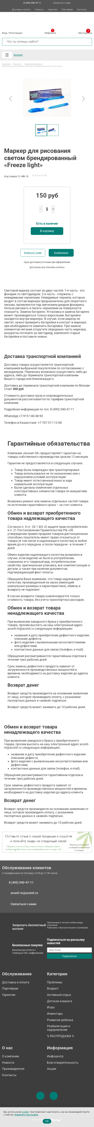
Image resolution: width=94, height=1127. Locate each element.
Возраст (53, 988)
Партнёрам (67, 10)
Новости (39, 10)
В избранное (61, 252)
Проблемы (54, 982)
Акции (51, 1069)
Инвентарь (55, 1013)
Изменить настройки (26, 1114)
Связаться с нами (62, 3)
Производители (13, 1069)
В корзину (47, 231)
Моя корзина (85, 32)
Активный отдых (59, 995)
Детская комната (59, 1001)
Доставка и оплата (21, 10)
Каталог (18, 55)
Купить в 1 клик (33, 252)
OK (47, 1121)
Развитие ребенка (60, 1020)
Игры (51, 1007)
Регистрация (15, 33)
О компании (10, 1056)
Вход (4, 33)
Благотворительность (62, 1062)
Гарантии (52, 10)
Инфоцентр (55, 1056)
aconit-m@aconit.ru (24, 893)
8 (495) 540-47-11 (21, 882)
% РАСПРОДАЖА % (60, 1036)
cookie (25, 1112)
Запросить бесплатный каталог (29, 926)
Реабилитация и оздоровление (58, 1027)
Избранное (50, 32)
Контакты (82, 10)
